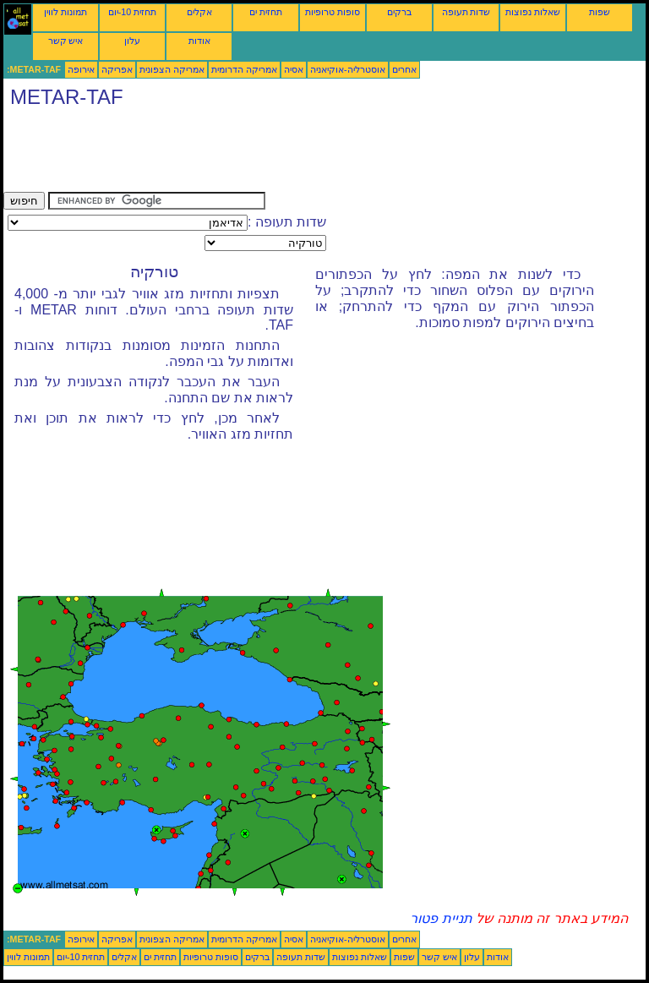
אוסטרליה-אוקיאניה (347, 69)
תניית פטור (441, 918)
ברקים (399, 12)
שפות (599, 12)
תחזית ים (265, 12)
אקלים (199, 12)
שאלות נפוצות (532, 12)
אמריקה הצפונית (172, 69)
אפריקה (117, 69)
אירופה (81, 69)
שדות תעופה (466, 12)
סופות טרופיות (332, 12)
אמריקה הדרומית (244, 69)
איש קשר (66, 40)
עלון (132, 40)
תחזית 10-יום (132, 12)
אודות (199, 40)
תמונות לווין (65, 12)
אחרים (404, 69)
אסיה (293, 69)
